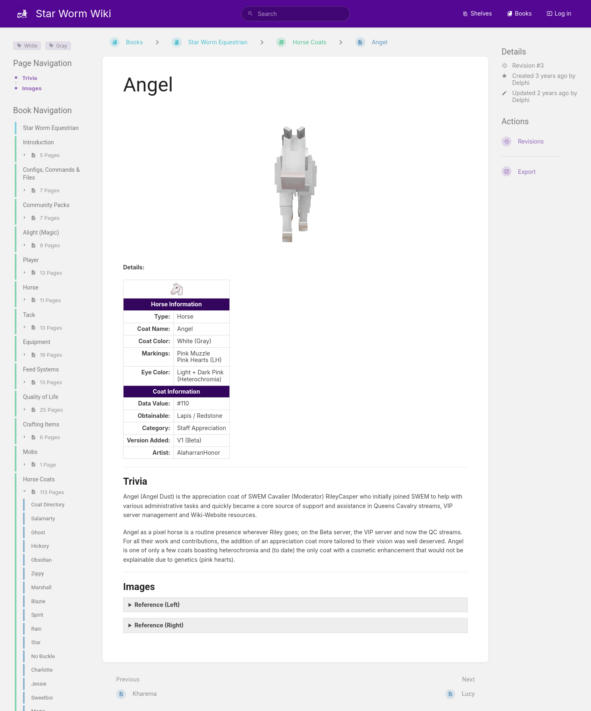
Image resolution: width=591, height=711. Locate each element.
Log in (559, 13)
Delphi (520, 82)
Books (519, 13)
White (27, 46)
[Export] (539, 171)
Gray (58, 46)
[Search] (250, 13)
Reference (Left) (157, 604)
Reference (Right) (159, 625)
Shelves (477, 13)
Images (31, 88)
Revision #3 (523, 65)
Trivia (29, 78)
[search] (295, 13)
